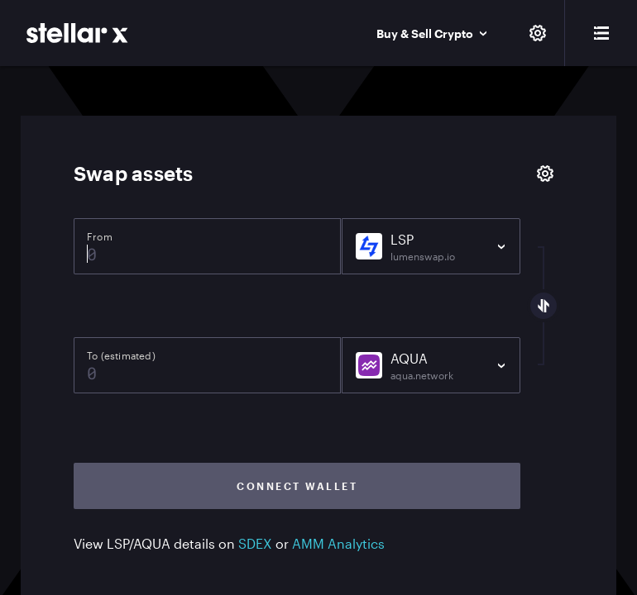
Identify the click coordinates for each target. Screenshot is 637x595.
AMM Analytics (338, 543)
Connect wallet (297, 486)
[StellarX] (77, 33)
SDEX (255, 543)
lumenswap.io (422, 256)
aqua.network (421, 375)
